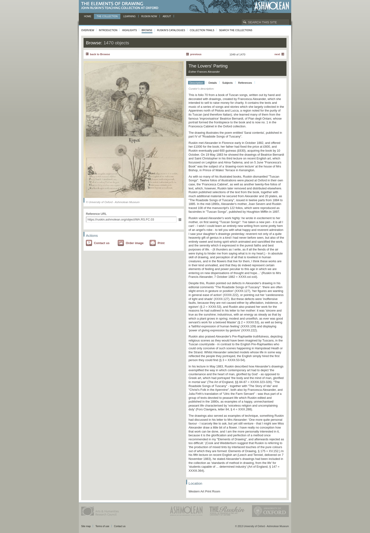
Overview (87, 30)
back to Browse (100, 54)
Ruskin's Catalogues (171, 30)
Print (161, 243)
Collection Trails (202, 30)
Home (87, 16)
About (167, 16)
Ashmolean (272, 6)
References (245, 82)
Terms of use (102, 526)
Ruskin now (149, 16)
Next (277, 54)
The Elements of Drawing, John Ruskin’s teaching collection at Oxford (121, 6)
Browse (147, 30)
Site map (86, 526)
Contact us (101, 243)
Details (213, 82)
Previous (196, 54)
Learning (129, 16)
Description (196, 82)
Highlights (129, 30)
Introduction (108, 30)
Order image (134, 243)
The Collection (107, 16)
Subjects (227, 82)
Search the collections (235, 30)
